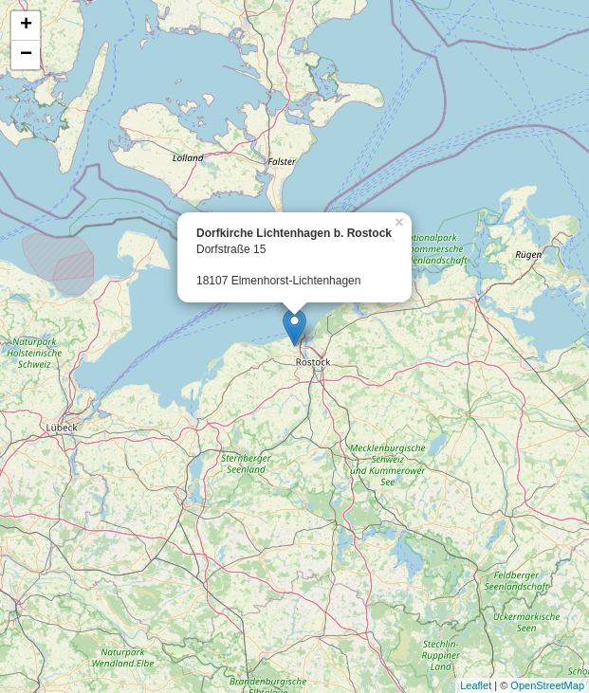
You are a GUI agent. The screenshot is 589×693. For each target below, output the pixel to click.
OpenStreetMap (547, 685)
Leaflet (475, 685)
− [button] (26, 55)
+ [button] (26, 25)
